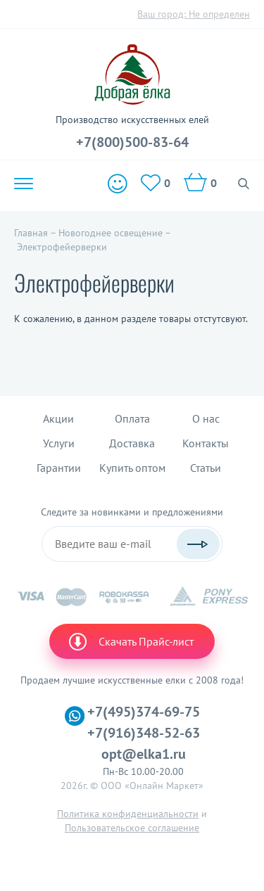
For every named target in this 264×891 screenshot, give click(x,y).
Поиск (244, 184)
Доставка (132, 443)
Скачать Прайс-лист (130, 641)
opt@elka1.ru (143, 754)
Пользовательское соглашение (132, 827)
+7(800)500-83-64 (132, 142)
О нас (206, 418)
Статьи (205, 468)
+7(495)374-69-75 (143, 712)
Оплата (132, 418)
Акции (58, 418)
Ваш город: (193, 14)
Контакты (205, 443)
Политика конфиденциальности (128, 813)
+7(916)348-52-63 (143, 733)
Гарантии (59, 468)
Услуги (59, 443)
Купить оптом (132, 468)
